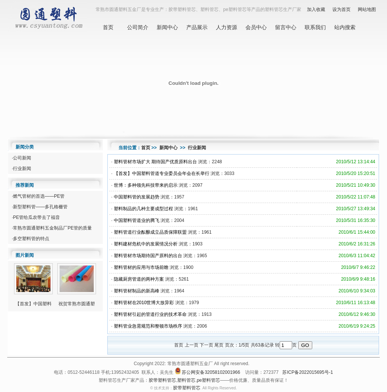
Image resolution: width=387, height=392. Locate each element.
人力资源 (226, 27)
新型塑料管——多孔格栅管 (40, 206)
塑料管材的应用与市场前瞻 (141, 267)
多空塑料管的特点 (31, 238)
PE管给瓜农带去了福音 (36, 217)
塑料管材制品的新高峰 (136, 291)
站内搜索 (345, 27)
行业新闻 (22, 168)
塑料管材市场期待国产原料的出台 (148, 255)
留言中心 (285, 27)
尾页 (218, 345)
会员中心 (256, 27)
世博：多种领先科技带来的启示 (146, 185)
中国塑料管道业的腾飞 (136, 220)
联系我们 (315, 27)
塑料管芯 (186, 380)
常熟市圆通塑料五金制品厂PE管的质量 (52, 228)
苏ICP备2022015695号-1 (307, 372)
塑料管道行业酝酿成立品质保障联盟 (150, 232)
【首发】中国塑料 (33, 303)
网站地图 (367, 9)
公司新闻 (22, 158)
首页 (108, 27)
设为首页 (341, 9)
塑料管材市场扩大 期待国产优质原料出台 (155, 161)
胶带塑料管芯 (162, 380)
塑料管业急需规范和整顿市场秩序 (148, 326)
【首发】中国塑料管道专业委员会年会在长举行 (161, 173)
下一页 (206, 345)
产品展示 (197, 27)
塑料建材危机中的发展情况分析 (146, 244)
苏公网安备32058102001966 (211, 372)
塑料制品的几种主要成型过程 (143, 208)
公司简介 (137, 27)
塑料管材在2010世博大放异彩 (144, 302)
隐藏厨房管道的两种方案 (139, 279)
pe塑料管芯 (208, 380)
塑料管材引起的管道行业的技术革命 (150, 314)
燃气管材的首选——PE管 (38, 196)
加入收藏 (316, 9)
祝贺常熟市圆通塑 (76, 303)
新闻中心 (167, 27)
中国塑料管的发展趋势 (136, 197)
